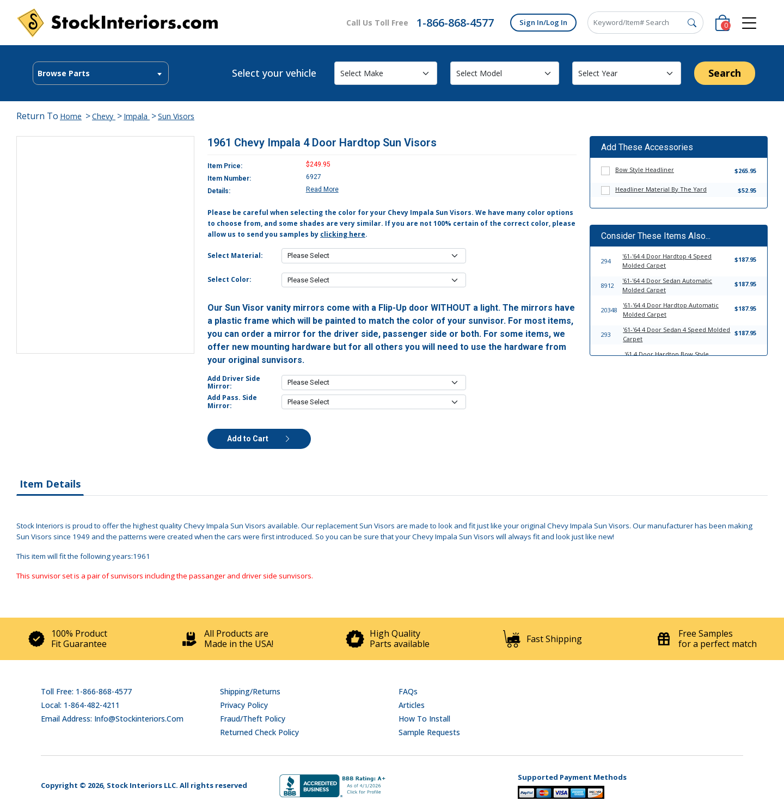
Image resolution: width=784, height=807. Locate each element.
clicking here (342, 234)
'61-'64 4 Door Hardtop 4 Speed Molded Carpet (667, 260)
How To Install (424, 718)
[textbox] (100, 73)
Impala (137, 116)
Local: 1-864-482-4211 (80, 705)
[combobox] (101, 73)
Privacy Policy (244, 705)
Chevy (103, 116)
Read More (322, 189)
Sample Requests (429, 732)
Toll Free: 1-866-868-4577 (86, 691)
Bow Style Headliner (644, 169)
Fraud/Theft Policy (252, 718)
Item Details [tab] (50, 483)
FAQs (408, 691)
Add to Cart (259, 438)
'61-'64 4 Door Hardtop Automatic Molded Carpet (671, 309)
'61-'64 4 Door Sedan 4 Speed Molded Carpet (676, 334)
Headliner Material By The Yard (661, 189)
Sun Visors (176, 116)
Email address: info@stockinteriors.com (112, 718)
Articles (412, 705)
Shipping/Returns (250, 691)
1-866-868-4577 (455, 22)
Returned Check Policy (259, 732)
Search (724, 72)
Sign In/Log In (543, 22)
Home (71, 116)
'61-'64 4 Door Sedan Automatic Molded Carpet (667, 285)
